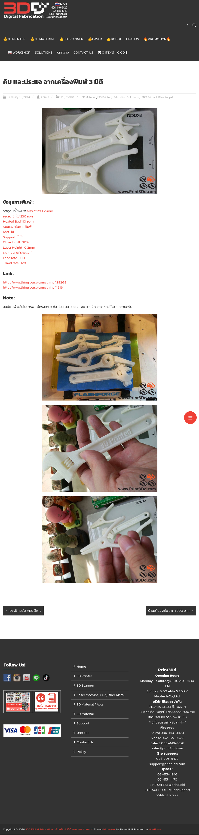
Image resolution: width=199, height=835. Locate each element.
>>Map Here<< (167, 795)
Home (81, 666)
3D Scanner (85, 685)
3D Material (85, 714)
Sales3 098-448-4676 (167, 743)
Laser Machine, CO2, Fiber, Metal (101, 695)
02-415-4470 (167, 779)
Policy (81, 751)
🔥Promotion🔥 (157, 39)
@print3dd (177, 784)
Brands (132, 39)
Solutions (43, 52)
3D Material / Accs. (90, 704)
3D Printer (84, 676)
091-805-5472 (167, 758)
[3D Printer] (104, 97)
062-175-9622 (173, 738)
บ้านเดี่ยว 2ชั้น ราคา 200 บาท (171, 610)
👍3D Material (42, 39)
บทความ (63, 52)
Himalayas (109, 830)
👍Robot (114, 39)
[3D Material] (88, 97)
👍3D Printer (14, 39)
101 (62, 97)
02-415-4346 (167, 774)
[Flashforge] (165, 97)
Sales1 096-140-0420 (167, 733)
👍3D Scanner (71, 39)
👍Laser (95, 39)
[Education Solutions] (126, 97)
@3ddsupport (179, 790)
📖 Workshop (19, 52)
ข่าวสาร (70, 97)
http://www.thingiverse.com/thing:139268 (34, 282)
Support (83, 723)
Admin (45, 97)
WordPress (155, 830)
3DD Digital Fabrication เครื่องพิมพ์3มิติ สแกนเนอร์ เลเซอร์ (59, 830)
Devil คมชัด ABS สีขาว (23, 610)
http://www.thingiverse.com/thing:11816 (33, 287)
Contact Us (83, 52)
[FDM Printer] (149, 97)
